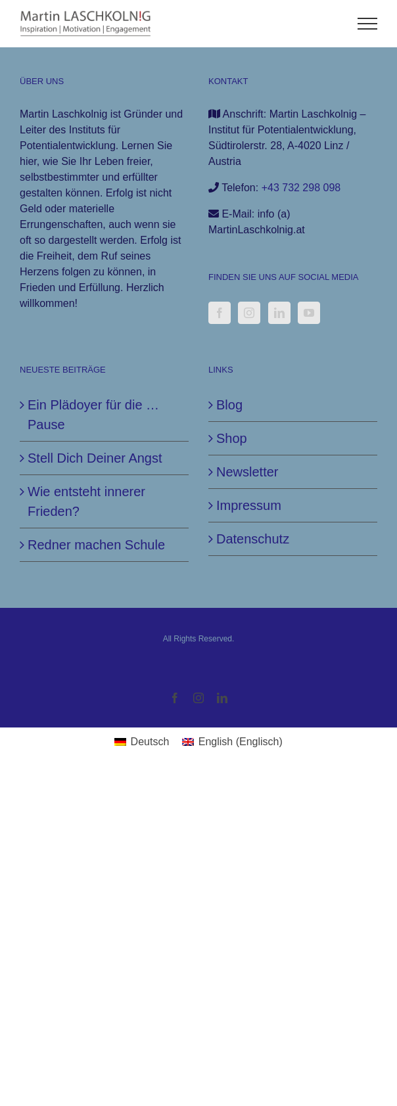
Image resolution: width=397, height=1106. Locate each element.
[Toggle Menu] (367, 24)
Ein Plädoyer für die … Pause (93, 415)
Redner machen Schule (96, 545)
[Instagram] (249, 313)
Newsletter (247, 472)
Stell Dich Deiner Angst (95, 458)
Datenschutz (252, 539)
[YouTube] (309, 313)
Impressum (248, 505)
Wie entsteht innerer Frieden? (86, 501)
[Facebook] (219, 313)
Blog (229, 405)
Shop (231, 438)
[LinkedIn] (279, 313)
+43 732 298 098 (301, 187)
